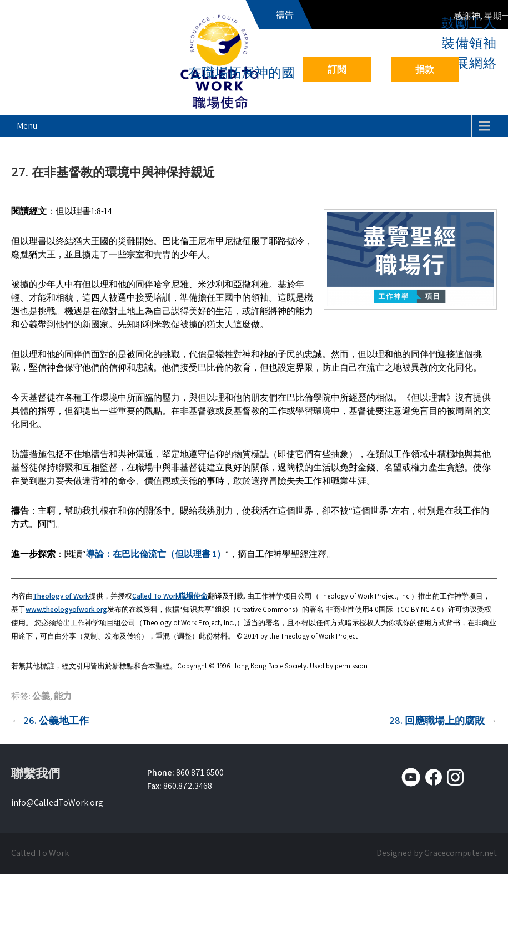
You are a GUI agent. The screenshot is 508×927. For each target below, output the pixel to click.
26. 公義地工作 (56, 720)
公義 (41, 696)
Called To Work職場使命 (170, 596)
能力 (63, 696)
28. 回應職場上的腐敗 (437, 720)
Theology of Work (61, 596)
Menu (27, 125)
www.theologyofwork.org (66, 609)
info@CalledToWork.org (57, 802)
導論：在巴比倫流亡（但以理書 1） (155, 554)
